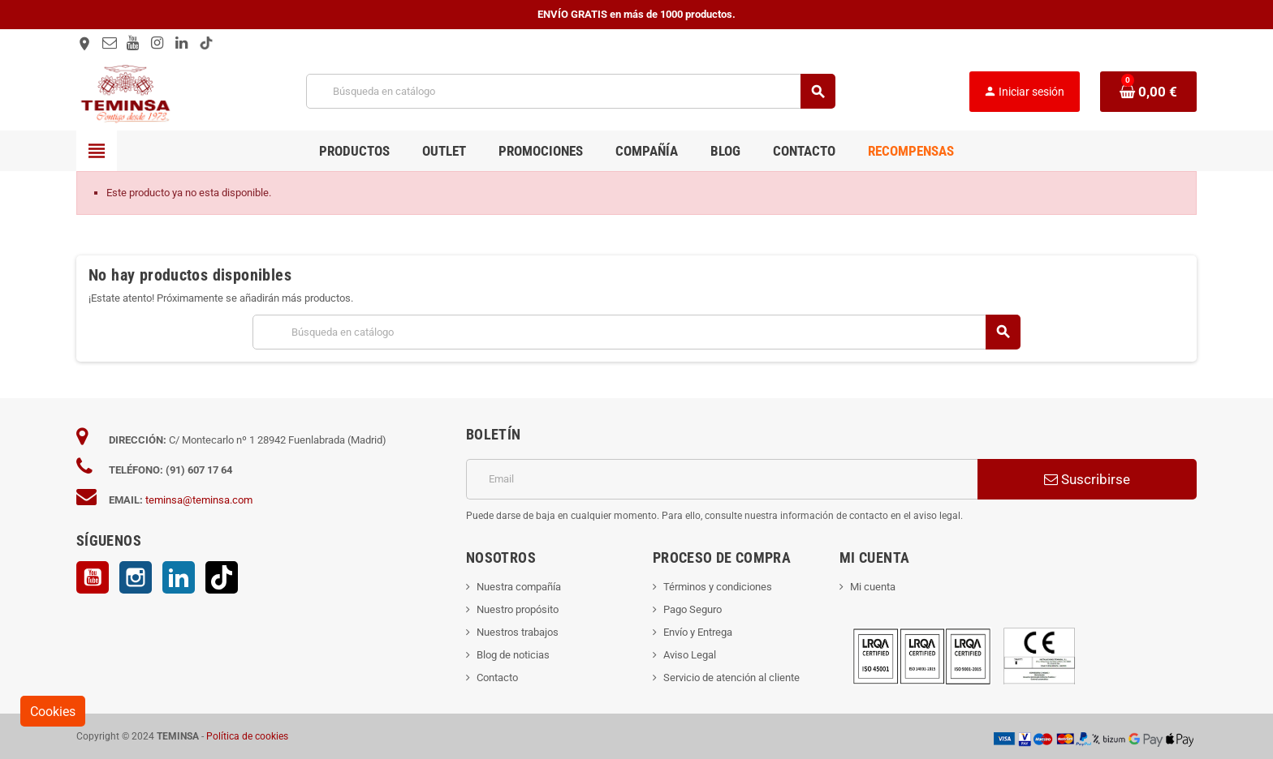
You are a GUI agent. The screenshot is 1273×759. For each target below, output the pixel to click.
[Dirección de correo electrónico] (721, 479)
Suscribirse (1087, 479)
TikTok (221, 577)
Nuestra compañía (519, 587)
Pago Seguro (692, 609)
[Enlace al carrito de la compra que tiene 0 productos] (1148, 91)
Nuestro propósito (518, 609)
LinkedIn (178, 577)
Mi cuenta (872, 587)
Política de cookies (247, 736)
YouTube (92, 577)
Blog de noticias (513, 655)
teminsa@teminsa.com (198, 500)
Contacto (497, 677)
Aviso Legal (689, 655)
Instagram (135, 577)
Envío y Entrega (697, 632)
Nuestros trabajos (518, 632)
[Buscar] (570, 91)
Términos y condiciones (717, 587)
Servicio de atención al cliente (731, 677)
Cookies (53, 711)
